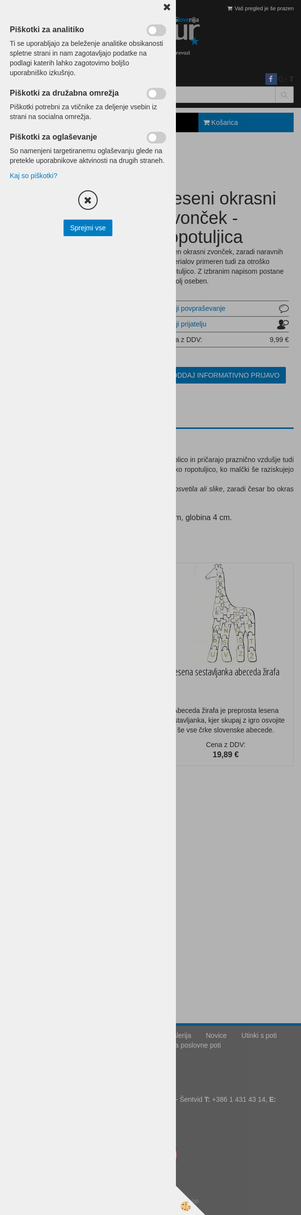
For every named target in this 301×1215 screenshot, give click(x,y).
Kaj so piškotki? (33, 176)
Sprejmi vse (88, 228)
